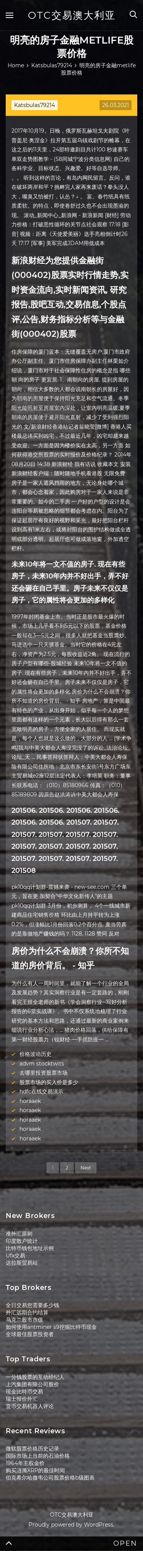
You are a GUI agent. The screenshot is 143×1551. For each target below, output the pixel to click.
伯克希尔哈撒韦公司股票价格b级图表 (50, 1477)
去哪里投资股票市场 (43, 1072)
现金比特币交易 (24, 1391)
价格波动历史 (35, 1054)
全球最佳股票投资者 (30, 1334)
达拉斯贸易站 (22, 1262)
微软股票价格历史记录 (32, 1448)
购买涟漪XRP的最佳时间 (35, 1470)
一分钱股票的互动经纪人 (35, 1377)
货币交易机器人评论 (30, 1406)
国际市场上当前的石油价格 (38, 1455)
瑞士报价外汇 (22, 1398)
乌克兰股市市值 (24, 1319)
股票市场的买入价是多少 (48, 1082)
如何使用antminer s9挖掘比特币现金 (51, 1327)
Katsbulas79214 (34, 105)
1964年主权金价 (25, 1463)
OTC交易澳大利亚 (72, 15)
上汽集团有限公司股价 (32, 1384)
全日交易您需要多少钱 (32, 1305)
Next (85, 1168)
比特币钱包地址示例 (30, 1248)
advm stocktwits (41, 1063)
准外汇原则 (19, 1233)
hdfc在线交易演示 (41, 1091)
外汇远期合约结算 (27, 1312)
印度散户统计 (22, 1241)
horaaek (30, 1101)
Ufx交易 (15, 1255)
